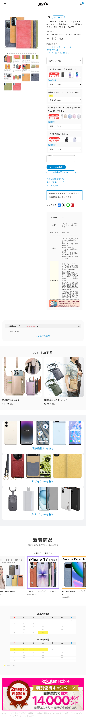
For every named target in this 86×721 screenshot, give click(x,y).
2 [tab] (9, 53)
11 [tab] (28, 53)
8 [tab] (22, 53)
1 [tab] (7, 53)
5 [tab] (16, 53)
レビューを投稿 (43, 335)
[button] (37, 553)
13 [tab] (33, 53)
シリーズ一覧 (52, 53)
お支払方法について (55, 178)
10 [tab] (26, 53)
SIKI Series (65, 53)
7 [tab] (20, 53)
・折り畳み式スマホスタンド (59, 134)
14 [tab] (35, 53)
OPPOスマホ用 (52, 50)
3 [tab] (12, 53)
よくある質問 (52, 185)
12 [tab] (31, 53)
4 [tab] (14, 53)
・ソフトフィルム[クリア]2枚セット (62, 69)
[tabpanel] (21, 33)
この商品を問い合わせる (61, 172)
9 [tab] (24, 53)
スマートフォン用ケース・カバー (60, 47)
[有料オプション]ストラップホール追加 (63, 92)
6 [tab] (18, 53)
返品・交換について (55, 182)
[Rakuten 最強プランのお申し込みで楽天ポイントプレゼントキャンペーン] (43, 694)
